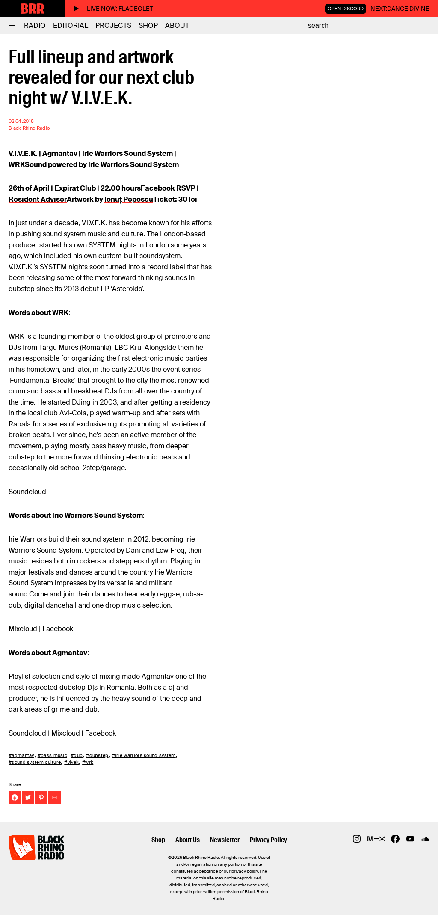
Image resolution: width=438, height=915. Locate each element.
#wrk (87, 762)
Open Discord (346, 9)
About (177, 25)
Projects (113, 25)
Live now (113, 8)
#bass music (52, 755)
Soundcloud (27, 491)
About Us (187, 839)
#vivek (71, 762)
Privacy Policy (268, 839)
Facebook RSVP (168, 188)
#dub (77, 755)
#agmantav (21, 755)
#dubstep (97, 755)
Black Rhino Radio (29, 128)
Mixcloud (23, 628)
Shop (148, 25)
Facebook (57, 628)
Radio (35, 25)
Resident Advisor (38, 199)
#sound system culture (35, 762)
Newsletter (225, 839)
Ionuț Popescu (128, 199)
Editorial (70, 25)
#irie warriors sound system (144, 755)
